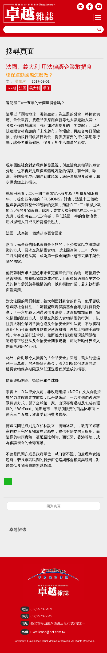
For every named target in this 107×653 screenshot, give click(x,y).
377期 (11, 88)
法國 (22, 88)
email (80, 6)
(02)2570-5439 (41, 609)
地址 (25, 623)
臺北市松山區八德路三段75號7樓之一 (58, 623)
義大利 (34, 88)
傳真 (25, 616)
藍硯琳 (20, 81)
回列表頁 (54, 506)
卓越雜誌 (17, 529)
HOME (29, 13)
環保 (46, 88)
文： (9, 81)
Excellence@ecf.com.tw (47, 632)
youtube (99, 6)
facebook (90, 6)
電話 (25, 609)
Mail (25, 632)
